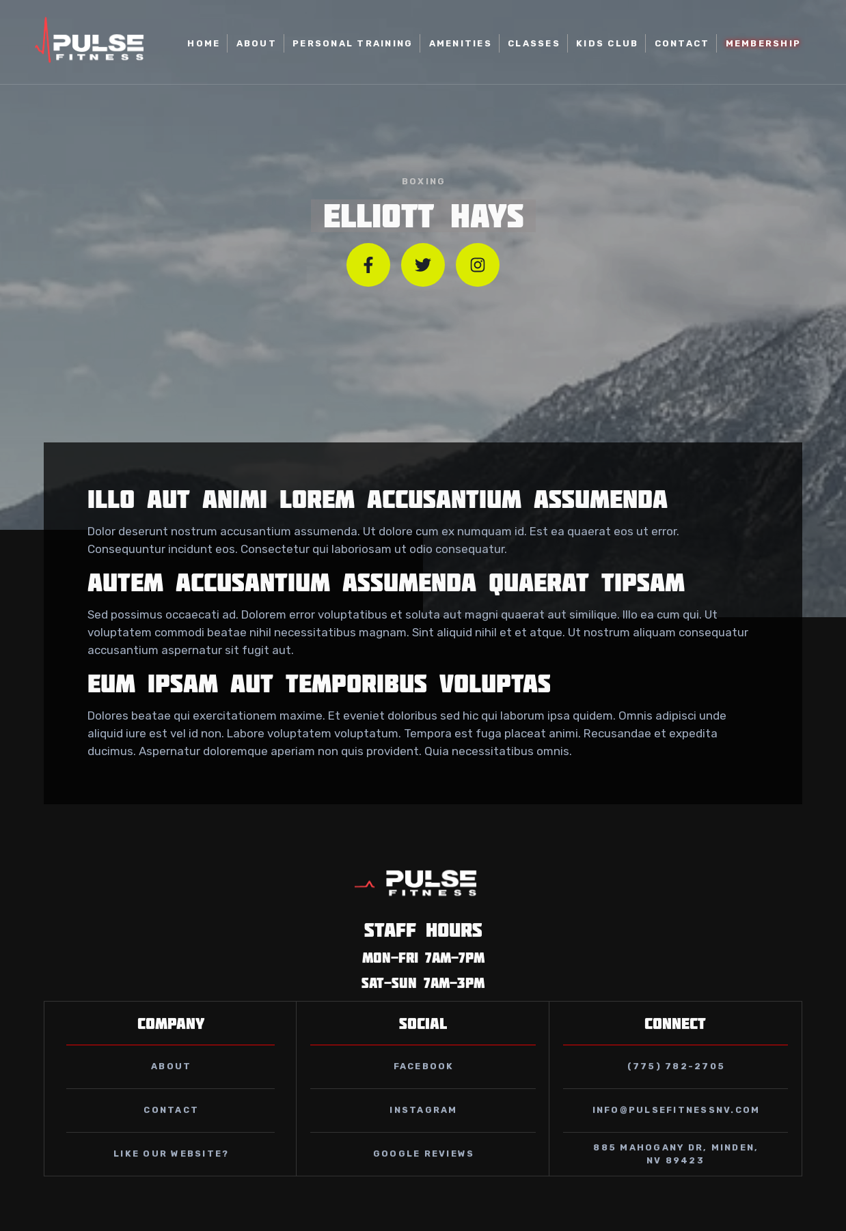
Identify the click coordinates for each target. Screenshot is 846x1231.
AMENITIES (460, 43)
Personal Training (352, 43)
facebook (424, 1082)
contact (171, 1126)
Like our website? (171, 1170)
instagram (423, 1126)
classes (534, 43)
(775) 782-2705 (676, 1082)
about (171, 1082)
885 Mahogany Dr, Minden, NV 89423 (676, 1170)
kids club (607, 43)
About (256, 43)
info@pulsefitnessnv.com (676, 1126)
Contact (682, 43)
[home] (90, 44)
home (203, 43)
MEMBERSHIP (764, 43)
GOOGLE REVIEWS (424, 1170)
